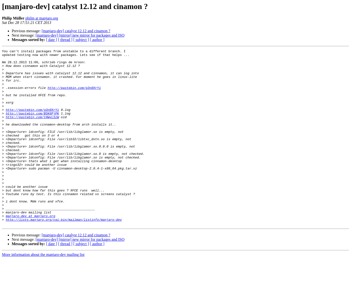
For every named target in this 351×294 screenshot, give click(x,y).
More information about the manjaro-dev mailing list (43, 290)
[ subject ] (81, 40)
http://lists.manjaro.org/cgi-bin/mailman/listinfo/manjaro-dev (64, 254)
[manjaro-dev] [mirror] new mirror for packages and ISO (80, 35)
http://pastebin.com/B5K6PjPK (32, 126)
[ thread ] (65, 40)
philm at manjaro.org (41, 18)
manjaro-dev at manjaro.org (30, 249)
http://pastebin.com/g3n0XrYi (74, 96)
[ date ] (51, 40)
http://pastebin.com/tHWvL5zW (32, 131)
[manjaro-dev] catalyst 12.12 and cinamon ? (76, 31)
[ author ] (97, 40)
